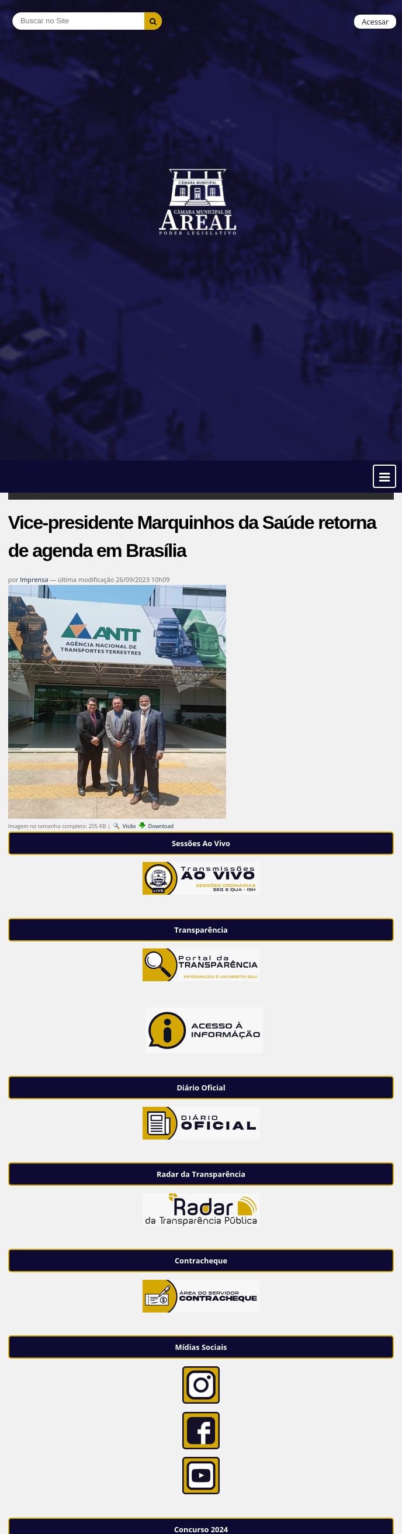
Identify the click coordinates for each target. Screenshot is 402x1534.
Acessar (375, 21)
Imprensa (34, 579)
